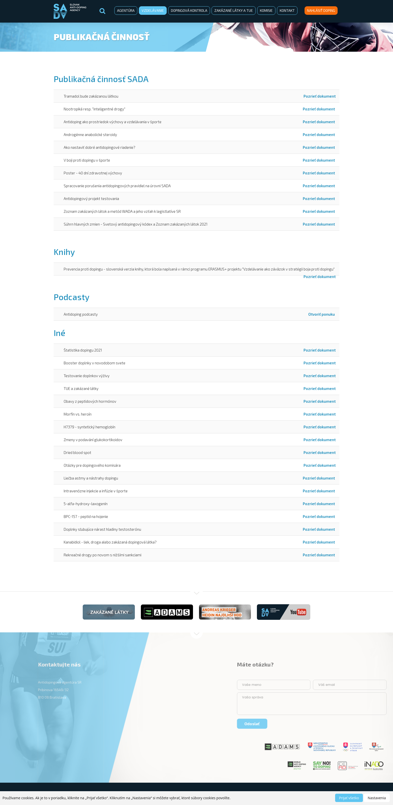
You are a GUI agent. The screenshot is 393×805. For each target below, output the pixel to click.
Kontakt (287, 10)
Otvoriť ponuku (322, 314)
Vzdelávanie (153, 10)
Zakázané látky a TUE (233, 10)
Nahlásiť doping (321, 10)
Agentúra (126, 10)
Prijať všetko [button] (349, 797)
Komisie (266, 10)
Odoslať (368, 723)
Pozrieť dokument (320, 96)
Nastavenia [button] (377, 797)
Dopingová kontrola (189, 10)
